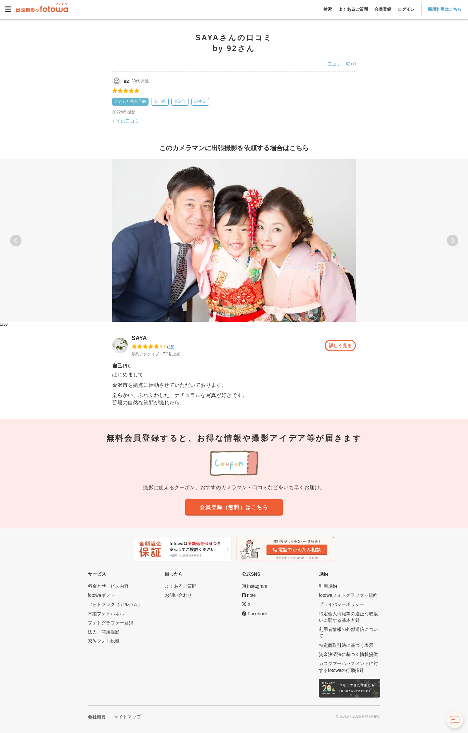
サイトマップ (127, 716)
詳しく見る (339, 345)
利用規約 (328, 586)
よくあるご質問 (353, 9)
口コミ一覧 (338, 64)
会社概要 (97, 716)
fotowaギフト (101, 595)
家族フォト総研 (104, 641)
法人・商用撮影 (104, 632)
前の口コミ (127, 121)
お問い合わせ (178, 595)
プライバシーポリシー (341, 604)
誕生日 (200, 101)
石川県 (160, 101)
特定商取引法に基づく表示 (346, 645)
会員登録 (382, 9)
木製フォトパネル (106, 613)
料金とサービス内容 (108, 586)
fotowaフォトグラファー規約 (348, 595)
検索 (327, 9)
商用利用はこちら (445, 9)
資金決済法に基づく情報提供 (348, 654)
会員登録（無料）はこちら (234, 507)
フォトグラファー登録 (110, 622)
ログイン (406, 9)
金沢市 (180, 101)
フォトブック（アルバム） (115, 604)
